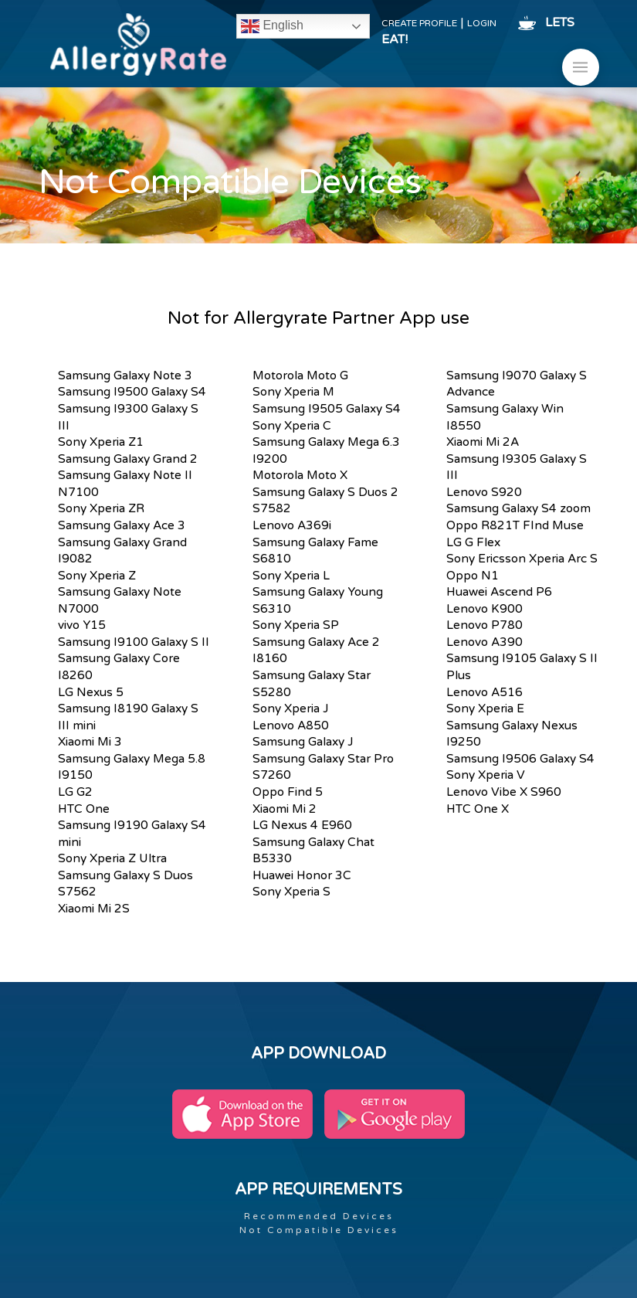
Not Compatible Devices (318, 1230)
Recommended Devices (319, 1216)
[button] (580, 67)
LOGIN (481, 23)
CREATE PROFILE (419, 23)
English (272, 26)
